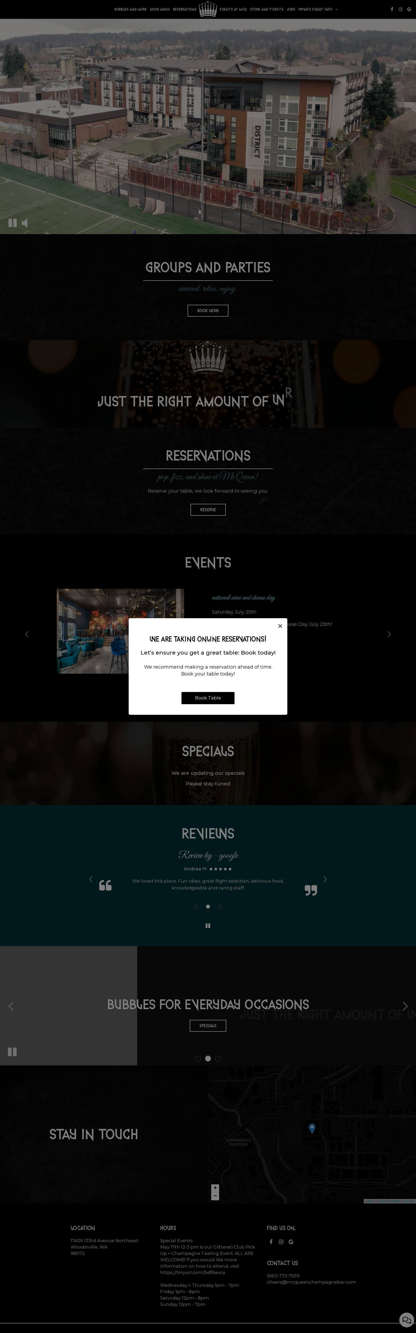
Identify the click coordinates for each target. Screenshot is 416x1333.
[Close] (280, 626)
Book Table (208, 697)
